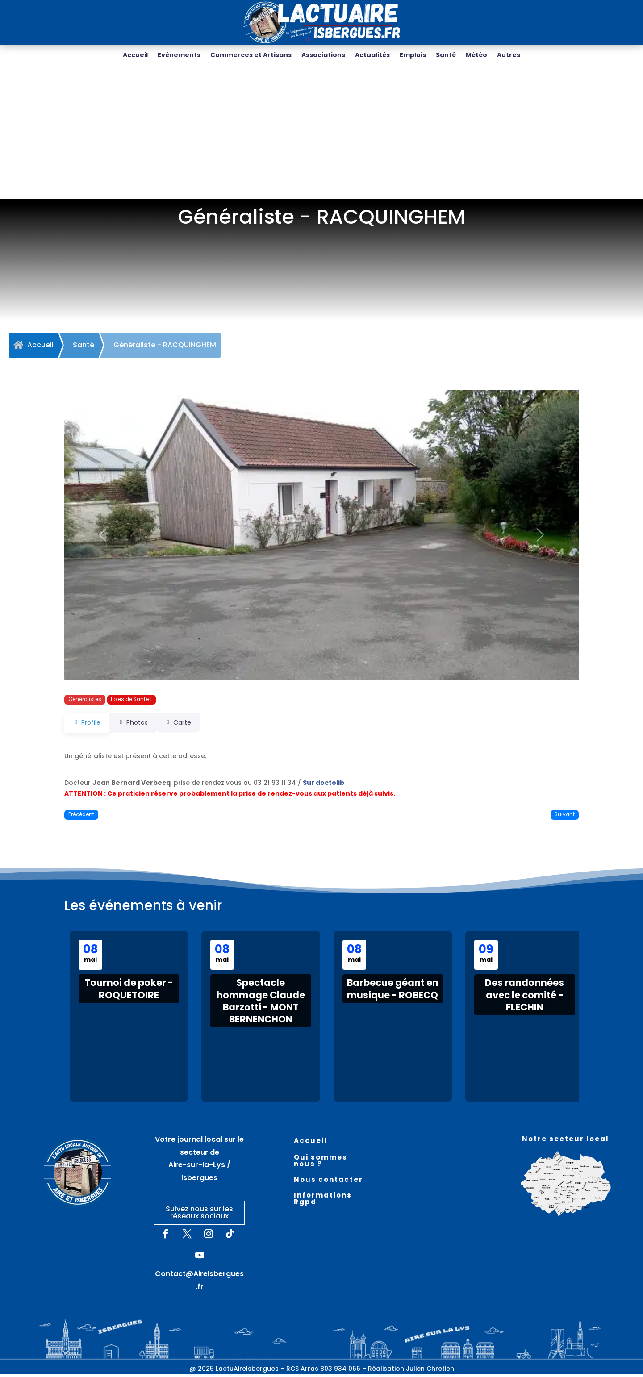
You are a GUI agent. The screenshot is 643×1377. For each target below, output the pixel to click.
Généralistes (84, 702)
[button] (103, 538)
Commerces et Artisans (251, 55)
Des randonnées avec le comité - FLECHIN (524, 998)
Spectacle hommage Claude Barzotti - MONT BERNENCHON (261, 1004)
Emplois (413, 55)
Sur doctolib (323, 785)
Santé (446, 55)
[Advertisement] (321, 134)
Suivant (565, 817)
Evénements (179, 55)
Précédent (81, 817)
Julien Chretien (430, 1371)
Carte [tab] (190, 725)
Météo (476, 55)
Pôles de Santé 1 (131, 702)
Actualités (372, 55)
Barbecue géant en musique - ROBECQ (392, 991)
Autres (508, 55)
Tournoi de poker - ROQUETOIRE (128, 991)
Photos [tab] (139, 725)
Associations (323, 55)
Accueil (135, 55)
